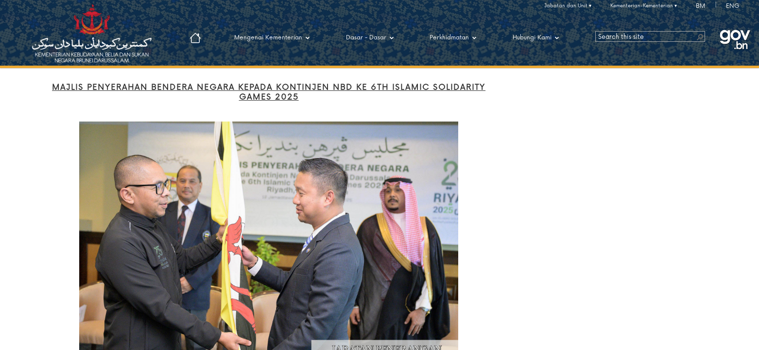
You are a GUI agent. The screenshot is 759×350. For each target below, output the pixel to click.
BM (700, 6)
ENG (733, 6)
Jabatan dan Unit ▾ (567, 6)
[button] (700, 36)
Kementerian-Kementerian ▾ (643, 6)
